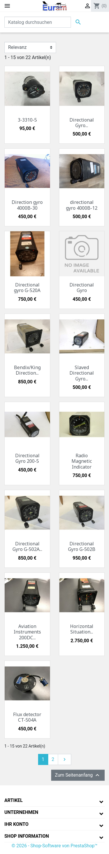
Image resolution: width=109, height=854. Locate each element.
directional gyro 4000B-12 (81, 205)
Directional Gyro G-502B (81, 546)
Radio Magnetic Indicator (82, 461)
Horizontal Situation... (81, 629)
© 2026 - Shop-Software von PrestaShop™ (55, 845)
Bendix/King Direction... (27, 370)
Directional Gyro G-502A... (27, 546)
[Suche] (37, 22)
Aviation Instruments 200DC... (27, 631)
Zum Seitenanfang (78, 775)
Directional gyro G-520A (27, 287)
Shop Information (26, 836)
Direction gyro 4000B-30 (27, 205)
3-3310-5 (27, 120)
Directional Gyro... (81, 123)
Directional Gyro (81, 287)
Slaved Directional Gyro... (81, 373)
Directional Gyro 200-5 (27, 458)
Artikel (13, 800)
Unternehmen (21, 812)
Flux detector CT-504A (27, 717)
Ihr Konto (16, 824)
